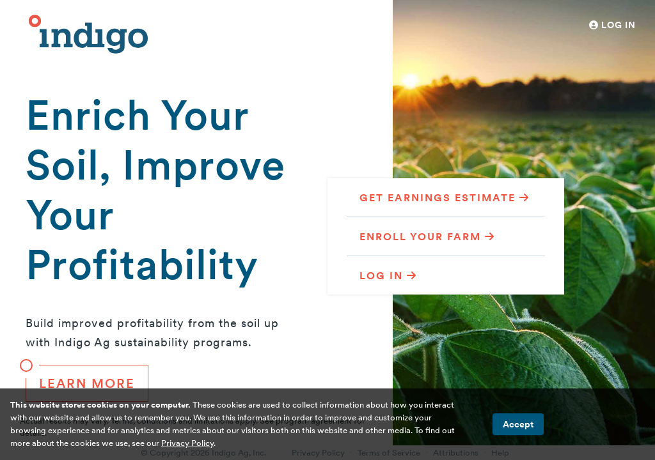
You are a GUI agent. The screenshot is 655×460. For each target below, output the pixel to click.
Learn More (80, 378)
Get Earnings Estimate (444, 197)
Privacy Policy (187, 443)
